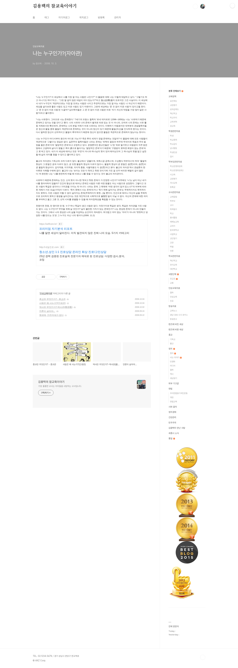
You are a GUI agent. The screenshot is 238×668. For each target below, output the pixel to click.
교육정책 (172, 96)
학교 (171, 213)
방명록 (101, 17)
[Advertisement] (92, 247)
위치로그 (83, 17)
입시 (171, 156)
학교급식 (173, 144)
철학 (171, 292)
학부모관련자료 (175, 161)
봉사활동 (173, 217)
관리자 (117, 17)
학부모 (172, 201)
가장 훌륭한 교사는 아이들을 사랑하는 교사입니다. (60, 390)
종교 (170, 335)
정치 (172, 348)
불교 (171, 343)
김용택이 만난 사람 (177, 428)
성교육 (172, 126)
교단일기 (173, 238)
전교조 (174, 279)
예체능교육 (174, 222)
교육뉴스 (173, 311)
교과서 (172, 226)
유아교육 (173, 265)
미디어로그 (64, 17)
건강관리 (172, 417)
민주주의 (172, 422)
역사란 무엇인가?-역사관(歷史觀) (56, 311)
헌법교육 (173, 401)
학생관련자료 (174, 131)
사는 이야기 (176, 357)
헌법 (170, 388)
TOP (202, 657)
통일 (172, 438)
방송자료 (172, 306)
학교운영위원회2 (177, 170)
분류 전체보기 (176, 91)
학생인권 (173, 152)
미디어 (172, 366)
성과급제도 (174, 109)
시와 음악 (173, 407)
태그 (47, 17)
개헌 (171, 397)
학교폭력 (173, 140)
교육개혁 (173, 122)
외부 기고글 (174, 383)
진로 (171, 301)
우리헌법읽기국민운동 (179, 393)
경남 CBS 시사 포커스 (179, 315)
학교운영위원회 (176, 166)
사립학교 (173, 234)
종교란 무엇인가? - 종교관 (52, 303)
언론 (171, 251)
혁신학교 (173, 113)
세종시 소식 (174, 433)
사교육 (172, 174)
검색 (195, 6)
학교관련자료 (174, 256)
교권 (171, 242)
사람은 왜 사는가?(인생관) (52, 307)
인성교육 (173, 297)
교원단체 (174, 274)
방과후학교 (174, 230)
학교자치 (173, 117)
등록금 (172, 187)
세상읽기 (173, 378)
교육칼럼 (173, 197)
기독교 (172, 339)
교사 (171, 205)
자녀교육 (173, 183)
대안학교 (173, 269)
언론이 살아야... (47, 315)
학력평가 (173, 209)
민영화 (172, 361)
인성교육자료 (46, 297)
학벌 (171, 247)
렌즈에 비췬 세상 (176, 329)
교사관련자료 (174, 192)
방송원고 (173, 319)
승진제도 (173, 101)
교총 (171, 283)
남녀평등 (173, 148)
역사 (171, 374)
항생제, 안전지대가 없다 (51, 319)
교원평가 (173, 105)
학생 (171, 136)
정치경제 (172, 412)
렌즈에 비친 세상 (176, 324)
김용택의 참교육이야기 (55, 6)
